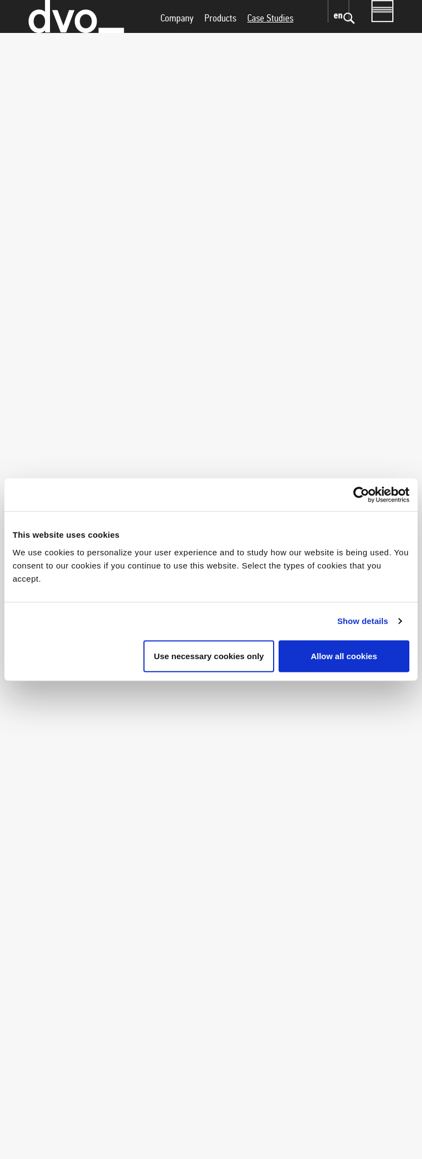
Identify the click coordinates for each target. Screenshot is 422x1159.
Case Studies (270, 40)
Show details (362, 621)
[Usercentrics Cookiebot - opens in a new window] (361, 495)
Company (176, 40)
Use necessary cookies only (209, 655)
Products (220, 40)
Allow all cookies (343, 655)
